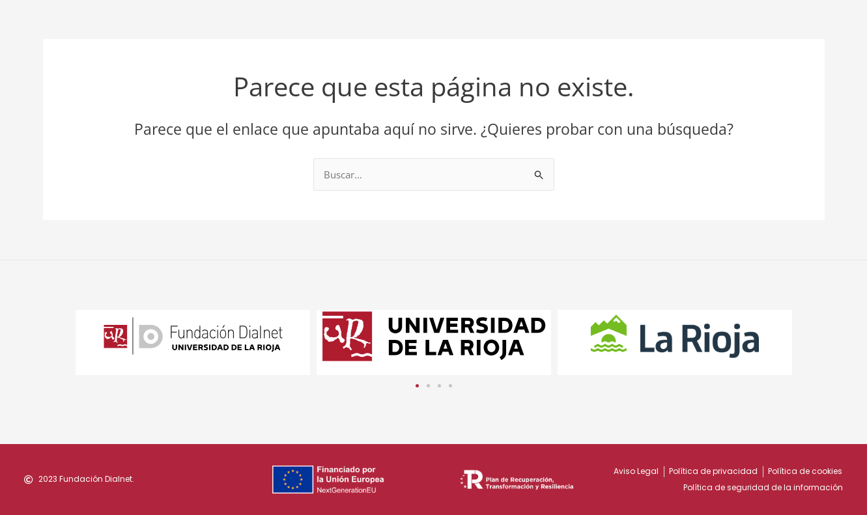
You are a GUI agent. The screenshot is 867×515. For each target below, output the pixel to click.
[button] (417, 385)
